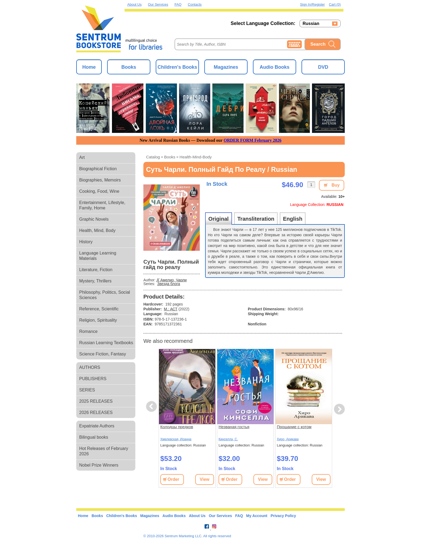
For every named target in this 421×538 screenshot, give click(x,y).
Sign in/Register (312, 4)
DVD (323, 67)
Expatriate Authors (96, 426)
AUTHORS (89, 367)
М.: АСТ (170, 309)
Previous (152, 407)
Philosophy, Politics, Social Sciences (104, 295)
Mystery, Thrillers (95, 281)
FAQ (178, 4)
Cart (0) (335, 4)
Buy (336, 185)
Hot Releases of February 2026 (103, 451)
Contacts (195, 4)
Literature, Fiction (95, 269)
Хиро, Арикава (288, 439)
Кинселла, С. (228, 439)
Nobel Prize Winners (98, 465)
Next (339, 409)
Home (89, 67)
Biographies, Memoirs (100, 180)
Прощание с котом (294, 426)
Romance (88, 331)
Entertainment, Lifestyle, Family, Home (102, 205)
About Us (134, 4)
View (204, 479)
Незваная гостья (234, 426)
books (169, 157)
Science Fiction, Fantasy (102, 354)
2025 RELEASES (96, 401)
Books (128, 67)
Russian (311, 23)
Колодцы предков (176, 426)
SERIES (87, 390)
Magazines (226, 67)
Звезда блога (168, 284)
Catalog (153, 157)
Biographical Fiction (98, 168)
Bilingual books (93, 437)
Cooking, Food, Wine (99, 191)
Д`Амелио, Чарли (172, 280)
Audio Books (274, 67)
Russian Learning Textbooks (106, 342)
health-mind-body (196, 157)
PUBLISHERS (92, 378)
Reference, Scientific (99, 309)
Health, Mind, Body (97, 230)
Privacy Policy (283, 516)
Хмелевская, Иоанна (175, 439)
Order (173, 479)
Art (82, 157)
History (86, 241)
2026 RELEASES (96, 412)
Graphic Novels (93, 219)
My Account (256, 516)
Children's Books (177, 67)
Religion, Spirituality (98, 320)
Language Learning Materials (97, 256)
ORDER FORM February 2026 (253, 140)
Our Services (158, 4)
